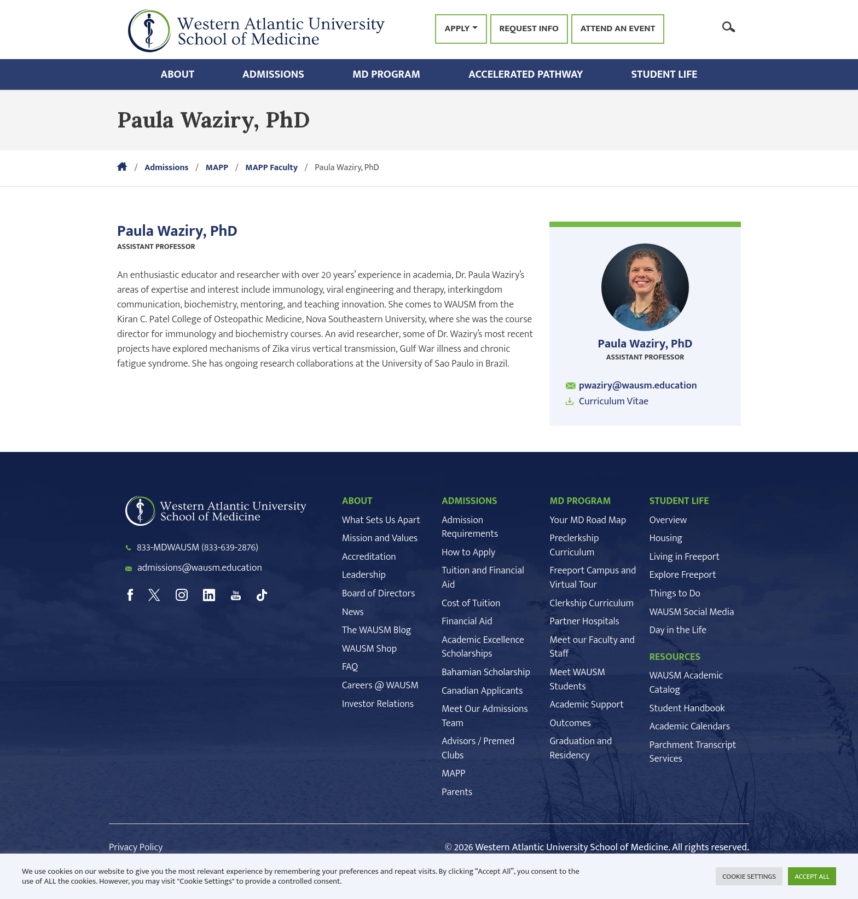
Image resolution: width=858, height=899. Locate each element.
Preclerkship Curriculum (574, 545)
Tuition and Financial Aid (483, 577)
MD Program (386, 74)
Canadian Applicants (482, 691)
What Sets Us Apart (381, 520)
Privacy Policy (136, 847)
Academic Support (587, 705)
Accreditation (369, 557)
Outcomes (570, 723)
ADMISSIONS (469, 501)
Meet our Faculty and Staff (592, 647)
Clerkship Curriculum (592, 603)
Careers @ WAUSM (380, 685)
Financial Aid (467, 621)
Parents (457, 792)
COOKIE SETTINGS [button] (749, 877)
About (178, 74)
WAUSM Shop (369, 649)
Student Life (664, 74)
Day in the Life (678, 630)
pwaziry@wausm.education (638, 386)
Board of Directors (378, 593)
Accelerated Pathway (525, 74)
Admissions (273, 74)
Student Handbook (687, 708)
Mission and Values (380, 538)
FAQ (350, 667)
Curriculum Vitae (613, 401)
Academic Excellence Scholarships (483, 647)
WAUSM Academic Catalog (686, 683)
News (353, 612)
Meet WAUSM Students (577, 679)
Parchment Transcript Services (693, 752)
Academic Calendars (690, 726)
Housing (666, 538)
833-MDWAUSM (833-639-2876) (197, 548)
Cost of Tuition (471, 603)
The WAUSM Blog (376, 630)
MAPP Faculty (271, 167)
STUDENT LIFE (679, 501)
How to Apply (468, 552)
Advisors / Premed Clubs (478, 748)
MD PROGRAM (580, 501)
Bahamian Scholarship (486, 672)
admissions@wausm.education (199, 568)
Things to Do (675, 593)
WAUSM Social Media (692, 612)
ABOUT (357, 501)
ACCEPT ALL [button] (812, 877)
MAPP (217, 167)
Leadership (364, 575)
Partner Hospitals (584, 621)
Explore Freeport (683, 575)
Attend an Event (618, 29)
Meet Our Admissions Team (484, 716)
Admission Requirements (470, 527)
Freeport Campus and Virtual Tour (593, 577)
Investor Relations (378, 704)
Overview (668, 520)
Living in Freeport (685, 557)
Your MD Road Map (588, 520)
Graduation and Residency (581, 748)
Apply (456, 28)
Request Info (529, 29)
